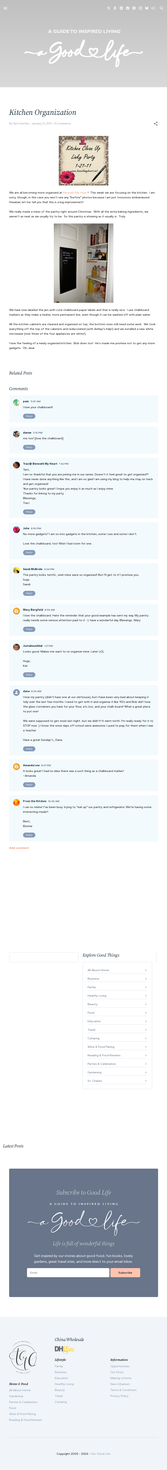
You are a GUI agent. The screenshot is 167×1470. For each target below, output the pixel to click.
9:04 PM (49, 569)
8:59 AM (50, 609)
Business (93, 978)
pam (26, 401)
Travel (91, 1030)
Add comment (19, 848)
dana (26, 691)
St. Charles (95, 1081)
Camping (93, 1038)
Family (92, 987)
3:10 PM (37, 432)
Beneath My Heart (75, 192)
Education (94, 1021)
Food (91, 1012)
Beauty (92, 1004)
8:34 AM (36, 691)
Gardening (94, 1072)
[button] (155, 123)
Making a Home (120, 1378)
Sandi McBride (32, 569)
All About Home (98, 970)
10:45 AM (53, 801)
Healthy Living (97, 995)
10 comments (62, 123)
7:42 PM (64, 463)
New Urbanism (120, 1384)
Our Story (117, 1372)
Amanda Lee (31, 765)
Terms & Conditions (123, 1390)
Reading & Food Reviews (104, 1055)
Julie (26, 528)
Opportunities (119, 1366)
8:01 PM (46, 765)
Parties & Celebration (102, 1064)
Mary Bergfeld (33, 609)
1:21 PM (48, 645)
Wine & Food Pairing (101, 1047)
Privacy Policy (119, 1396)
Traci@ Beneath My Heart (40, 463)
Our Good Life (100, 1454)
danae (27, 432)
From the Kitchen (34, 801)
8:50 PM (36, 528)
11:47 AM (35, 401)
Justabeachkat (33, 646)
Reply (29, 416)
